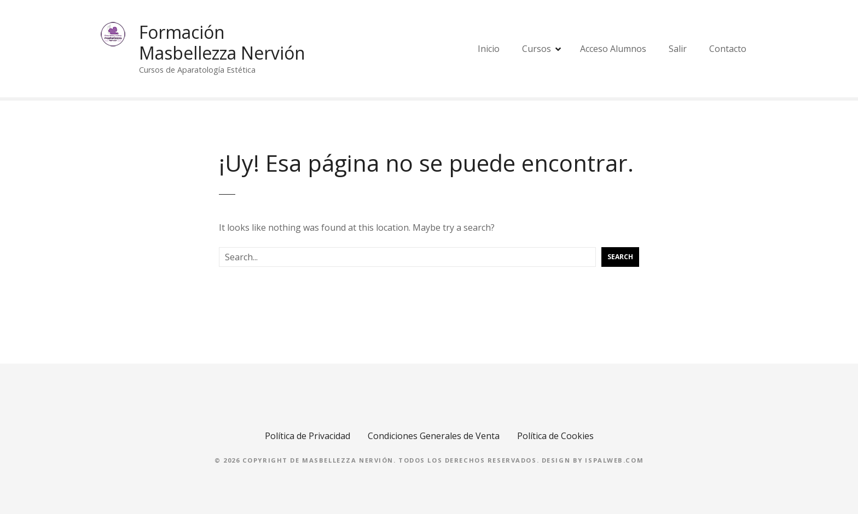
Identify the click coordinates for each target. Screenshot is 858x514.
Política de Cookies (555, 436)
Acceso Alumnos (613, 49)
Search (620, 256)
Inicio (489, 49)
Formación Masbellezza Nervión (222, 42)
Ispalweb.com (614, 460)
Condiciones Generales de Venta (434, 436)
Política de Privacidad (307, 436)
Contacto (727, 49)
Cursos (536, 49)
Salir (678, 49)
